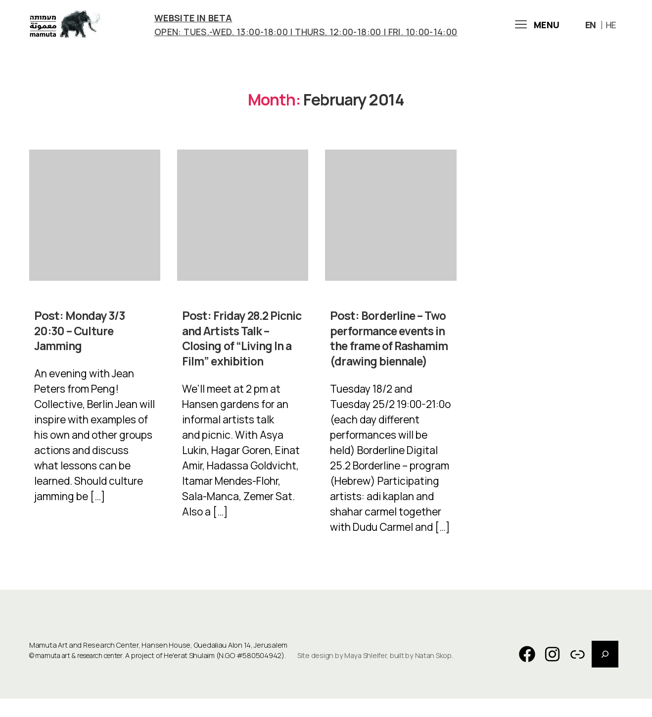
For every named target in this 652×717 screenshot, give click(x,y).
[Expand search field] (605, 672)
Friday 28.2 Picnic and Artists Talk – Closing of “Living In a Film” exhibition (242, 342)
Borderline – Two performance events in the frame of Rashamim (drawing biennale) (389, 350)
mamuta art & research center (84, 674)
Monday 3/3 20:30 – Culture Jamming (81, 335)
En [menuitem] (590, 27)
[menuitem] (592, 27)
